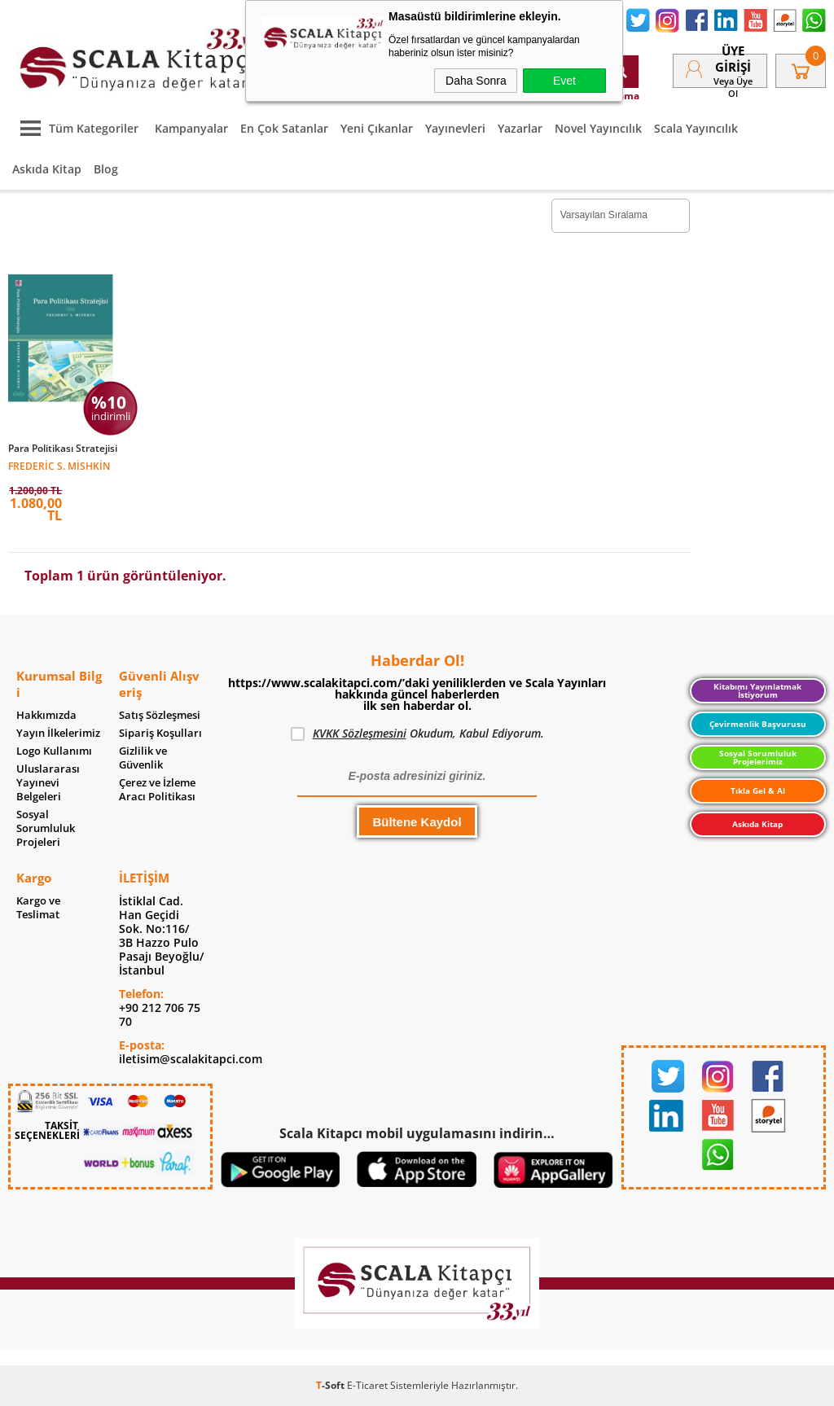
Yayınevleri (455, 128)
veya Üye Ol (733, 87)
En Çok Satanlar (284, 128)
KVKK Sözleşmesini (359, 733)
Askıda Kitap (46, 169)
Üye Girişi (733, 58)
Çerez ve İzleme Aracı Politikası (157, 790)
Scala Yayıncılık (696, 128)
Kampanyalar (191, 128)
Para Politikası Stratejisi (62, 448)
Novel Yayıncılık (598, 128)
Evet (564, 80)
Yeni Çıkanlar (376, 128)
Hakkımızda (46, 715)
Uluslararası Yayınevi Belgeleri (48, 783)
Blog (106, 169)
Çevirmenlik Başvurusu (757, 723)
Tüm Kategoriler (75, 128)
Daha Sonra (476, 80)
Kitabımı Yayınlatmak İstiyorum (757, 690)
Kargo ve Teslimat (38, 908)
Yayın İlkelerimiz (58, 733)
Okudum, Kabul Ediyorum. (417, 733)
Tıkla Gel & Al (758, 790)
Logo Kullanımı (54, 751)
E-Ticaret (367, 1385)
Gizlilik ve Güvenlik (143, 758)
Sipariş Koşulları (160, 733)
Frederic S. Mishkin (59, 465)
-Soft (331, 1385)
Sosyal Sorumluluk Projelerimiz (758, 757)
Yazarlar (520, 128)
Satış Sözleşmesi (159, 715)
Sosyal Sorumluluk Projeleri (45, 828)
